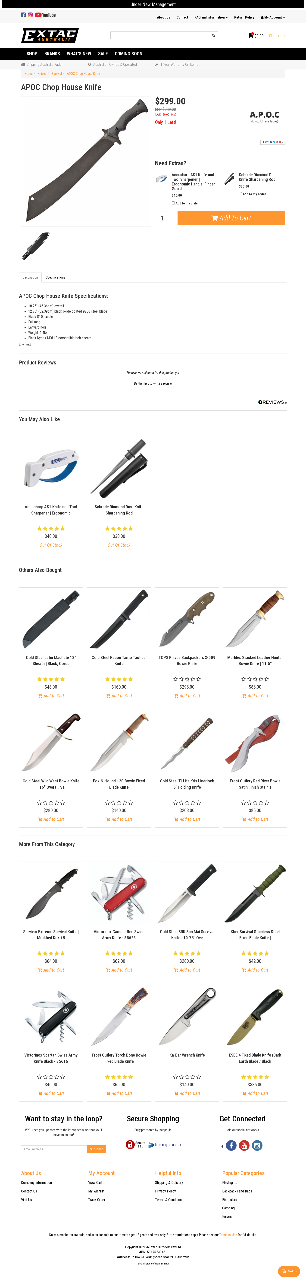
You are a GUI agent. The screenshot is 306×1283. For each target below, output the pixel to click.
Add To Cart (231, 218)
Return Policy (244, 17)
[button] (153, 383)
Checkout (277, 35)
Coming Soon (128, 53)
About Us (163, 17)
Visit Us (26, 1200)
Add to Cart (51, 696)
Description (30, 277)
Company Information (36, 1182)
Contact (182, 17)
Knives (227, 1216)
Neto (166, 1263)
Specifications (55, 277)
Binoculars (229, 1200)
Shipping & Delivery (169, 1182)
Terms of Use (228, 1235)
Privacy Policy (165, 1191)
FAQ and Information (211, 17)
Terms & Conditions (169, 1200)
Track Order (96, 1200)
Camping (228, 1208)
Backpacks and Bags (237, 1191)
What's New (79, 53)
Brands (52, 53)
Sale (103, 53)
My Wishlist (96, 1191)
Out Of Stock (51, 545)
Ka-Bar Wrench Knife (187, 1055)
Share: (273, 142)
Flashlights (229, 1182)
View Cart (95, 1182)
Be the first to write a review (153, 383)
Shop (32, 53)
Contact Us (29, 1191)
